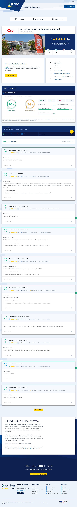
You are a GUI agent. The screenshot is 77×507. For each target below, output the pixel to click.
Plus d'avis (38, 409)
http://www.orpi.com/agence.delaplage (62, 73)
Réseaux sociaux (58, 79)
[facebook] (18, 493)
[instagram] (20, 493)
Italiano (73, 1)
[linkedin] (23, 493)
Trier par (66, 141)
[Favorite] (72, 132)
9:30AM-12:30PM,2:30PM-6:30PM (69, 76)
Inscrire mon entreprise (69, 6)
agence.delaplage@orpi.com (59, 70)
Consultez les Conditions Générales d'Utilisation (29, 448)
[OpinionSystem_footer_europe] (63, 500)
